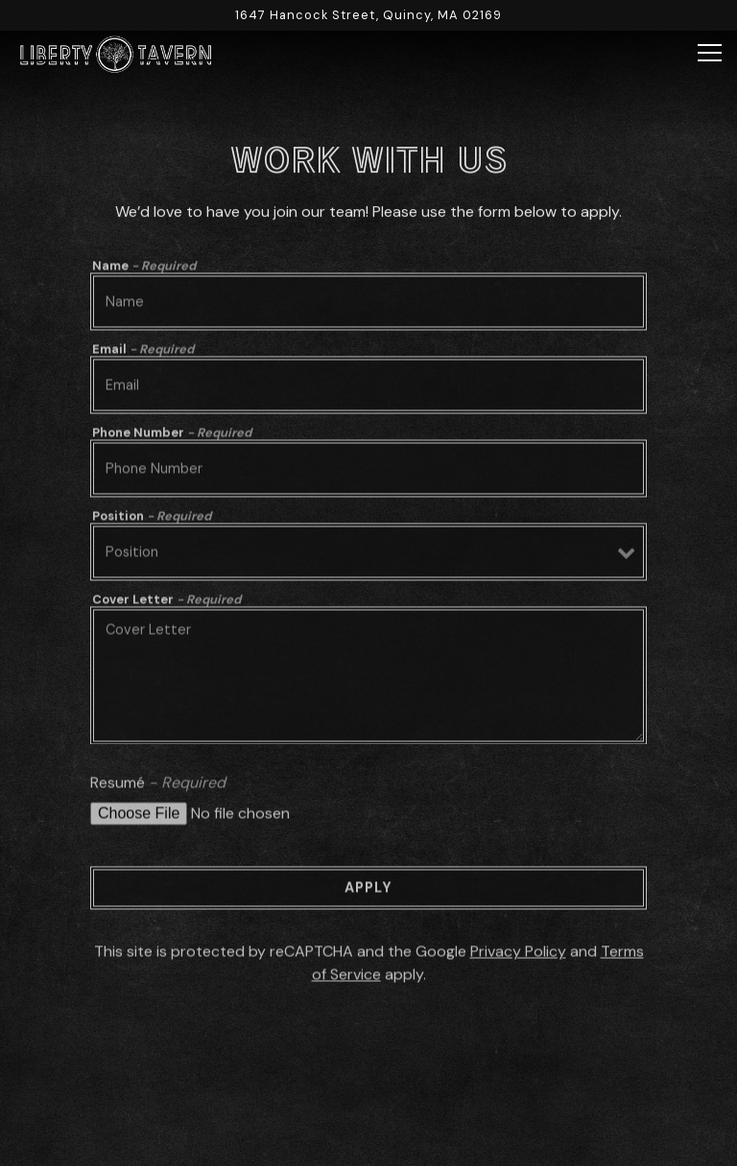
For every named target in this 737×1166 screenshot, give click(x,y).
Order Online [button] (368, 1142)
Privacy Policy (518, 955)
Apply (368, 891)
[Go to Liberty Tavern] (368, 15)
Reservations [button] (369, 1095)
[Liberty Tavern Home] (115, 53)
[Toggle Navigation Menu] (709, 53)
